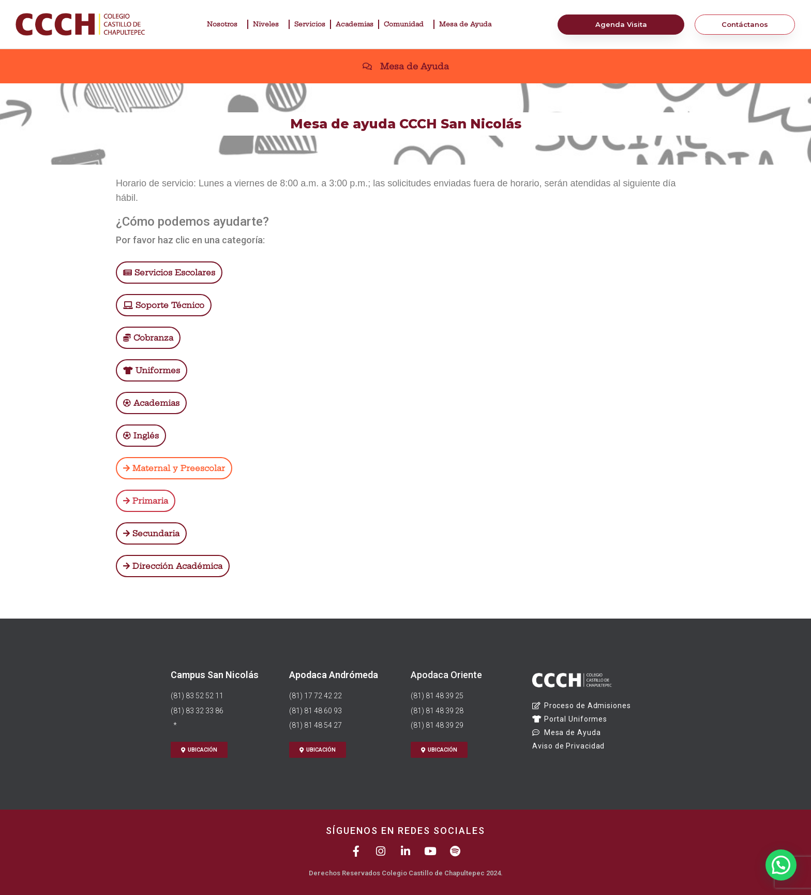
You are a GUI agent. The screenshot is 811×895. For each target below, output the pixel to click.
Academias (354, 24)
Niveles (268, 24)
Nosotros (225, 24)
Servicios (309, 24)
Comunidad (406, 24)
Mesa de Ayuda (468, 24)
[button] (781, 864)
